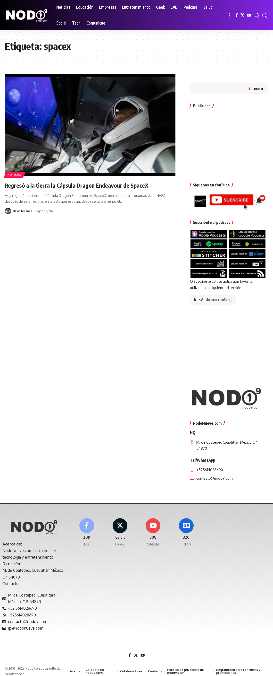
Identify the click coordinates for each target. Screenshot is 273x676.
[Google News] (186, 529)
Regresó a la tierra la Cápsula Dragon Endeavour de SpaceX (89, 185)
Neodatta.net (14, 670)
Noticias (15, 174)
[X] (242, 15)
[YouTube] (249, 15)
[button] (229, 15)
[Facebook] (236, 15)
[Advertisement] (229, 133)
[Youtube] (153, 529)
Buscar (258, 79)
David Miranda (23, 211)
